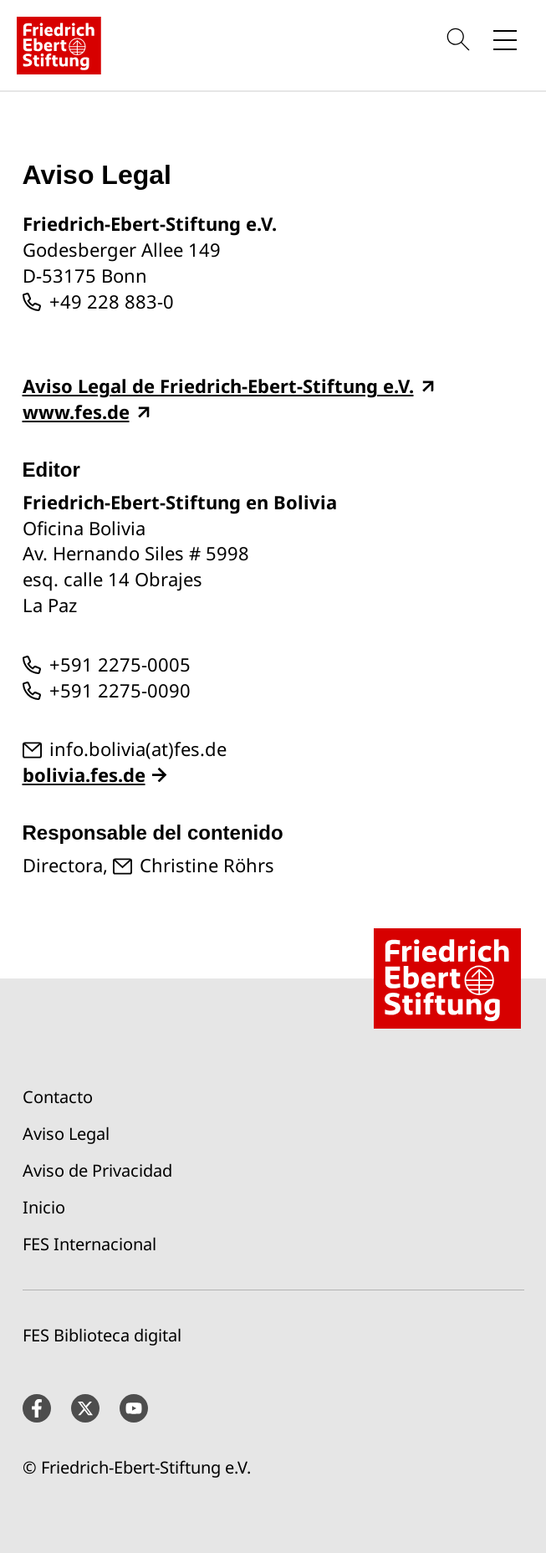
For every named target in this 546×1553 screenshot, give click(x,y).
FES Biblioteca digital (102, 1335)
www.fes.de (76, 411)
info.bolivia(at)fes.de (138, 748)
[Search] (461, 39)
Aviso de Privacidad (97, 1170)
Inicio (44, 1207)
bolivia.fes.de (84, 774)
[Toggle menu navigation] (505, 39)
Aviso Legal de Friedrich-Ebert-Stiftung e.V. (218, 385)
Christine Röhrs (207, 864)
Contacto (58, 1097)
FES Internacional (89, 1244)
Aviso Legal (66, 1133)
